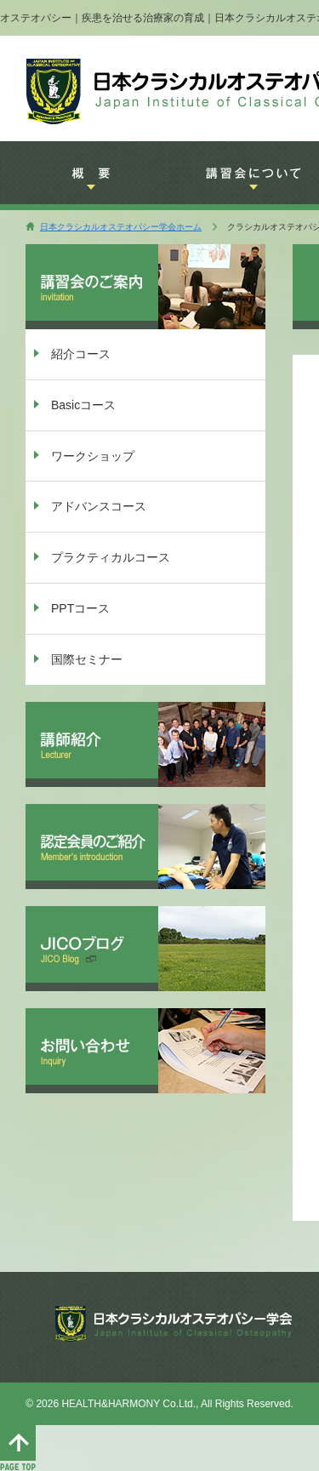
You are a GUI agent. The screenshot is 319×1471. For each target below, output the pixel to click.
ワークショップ (92, 456)
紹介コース (81, 354)
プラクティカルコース (110, 557)
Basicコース (83, 405)
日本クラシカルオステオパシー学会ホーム (121, 226)
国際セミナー (86, 659)
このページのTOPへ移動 (18, 1448)
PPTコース (80, 608)
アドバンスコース (98, 506)
